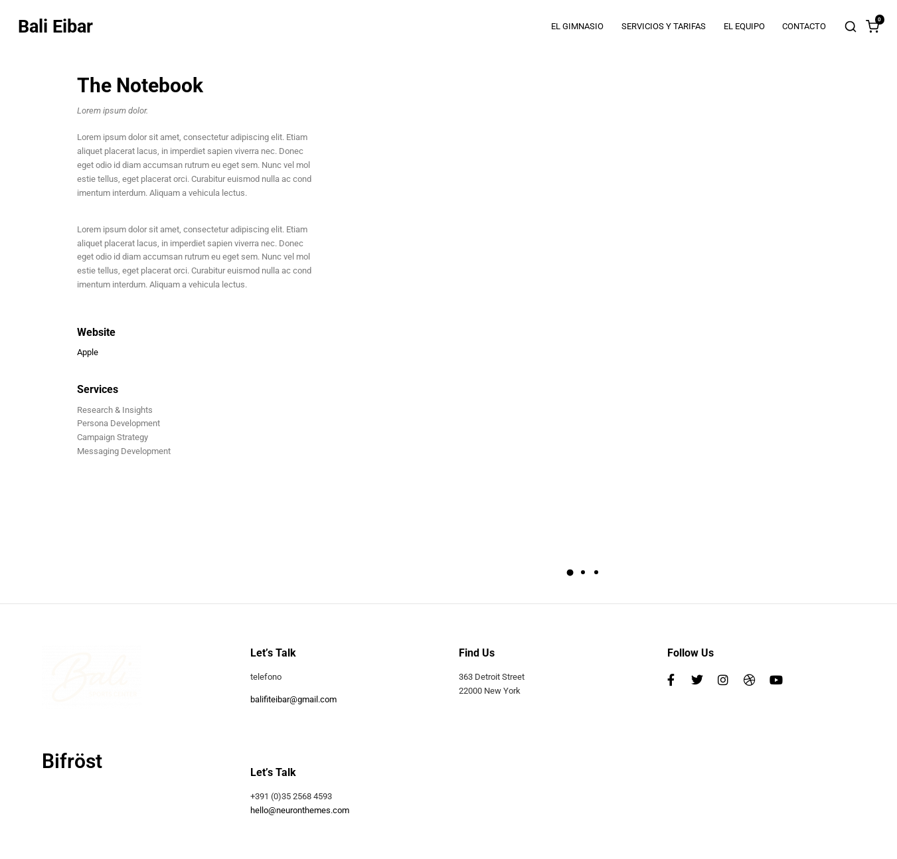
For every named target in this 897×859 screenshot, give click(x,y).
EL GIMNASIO (577, 26)
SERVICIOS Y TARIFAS (663, 26)
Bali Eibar (55, 27)
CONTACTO (804, 26)
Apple (87, 352)
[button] (570, 572)
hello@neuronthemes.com (299, 810)
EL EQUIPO (744, 26)
